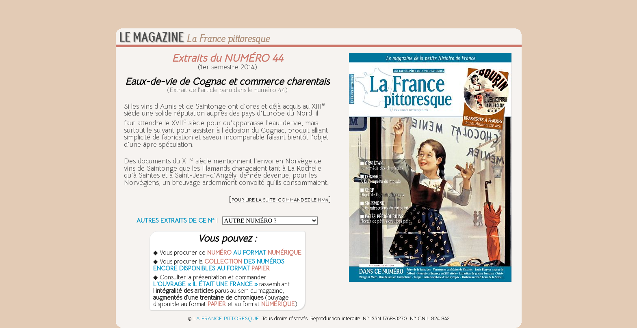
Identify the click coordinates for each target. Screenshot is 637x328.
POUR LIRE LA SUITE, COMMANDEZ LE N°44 (280, 200)
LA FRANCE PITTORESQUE (226, 318)
